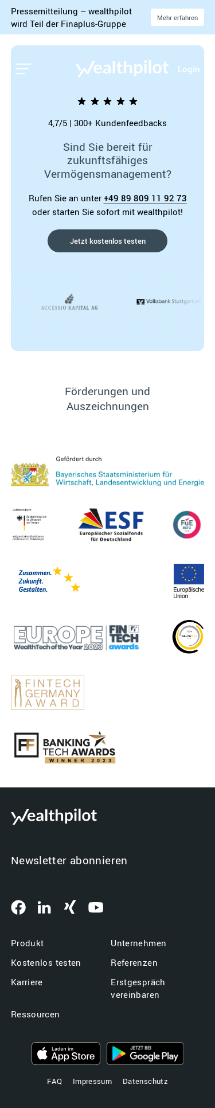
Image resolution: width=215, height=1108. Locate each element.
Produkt (27, 943)
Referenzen (134, 962)
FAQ (54, 1081)
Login (189, 69)
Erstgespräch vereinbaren (138, 988)
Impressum (92, 1081)
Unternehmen (138, 943)
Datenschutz (145, 1081)
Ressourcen (35, 1014)
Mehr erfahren (177, 17)
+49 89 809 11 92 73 (145, 198)
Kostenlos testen (46, 962)
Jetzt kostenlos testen (108, 241)
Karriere (27, 982)
